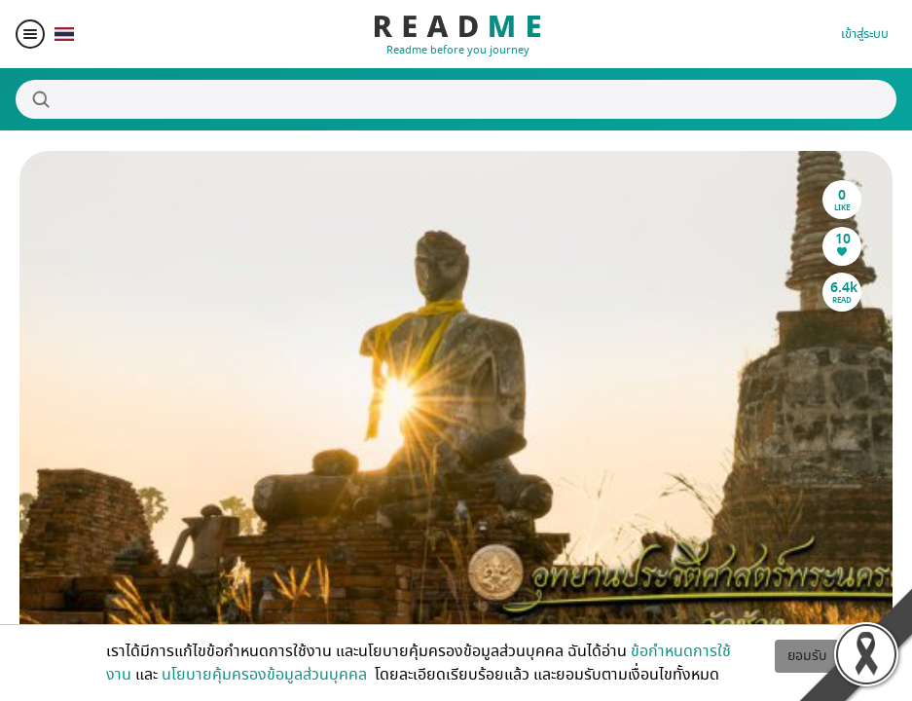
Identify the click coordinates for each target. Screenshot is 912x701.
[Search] (456, 99)
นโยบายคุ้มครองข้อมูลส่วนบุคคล (266, 674)
